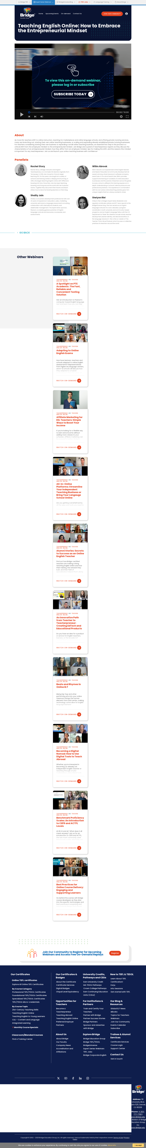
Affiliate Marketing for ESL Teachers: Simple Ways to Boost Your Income (69, 428)
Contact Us (77, 14)
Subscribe (115, 1035)
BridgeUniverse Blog (65, 2)
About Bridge (120, 2)
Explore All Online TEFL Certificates (27, 990)
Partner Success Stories (94, 1025)
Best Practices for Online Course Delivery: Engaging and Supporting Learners (70, 895)
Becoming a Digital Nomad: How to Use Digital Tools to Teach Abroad (69, 761)
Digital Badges (63, 994)
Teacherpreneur (62, 286)
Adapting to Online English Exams (67, 358)
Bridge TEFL (23, 2)
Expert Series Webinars (42, 2)
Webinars (115, 1025)
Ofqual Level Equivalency (67, 998)
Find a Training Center (22, 1045)
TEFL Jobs (83, 2)
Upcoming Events (52, 14)
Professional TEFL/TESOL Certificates (29, 998)
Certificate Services (65, 991)
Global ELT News (118, 1015)
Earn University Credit (93, 988)
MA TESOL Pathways (92, 991)
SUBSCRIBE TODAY (70, 100)
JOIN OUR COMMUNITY (112, 14)
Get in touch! (117, 1065)
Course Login (117, 1051)
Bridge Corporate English (94, 1061)
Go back (24, 239)
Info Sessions (117, 995)
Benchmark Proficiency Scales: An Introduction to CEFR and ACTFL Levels (70, 828)
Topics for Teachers (120, 1021)
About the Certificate (66, 988)
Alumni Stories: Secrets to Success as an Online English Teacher (70, 560)
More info (112, 1145)
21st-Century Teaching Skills (25, 1016)
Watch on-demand (66, 320)
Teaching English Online (67, 286)
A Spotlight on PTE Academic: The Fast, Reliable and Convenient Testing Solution (68, 296)
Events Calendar (118, 1031)
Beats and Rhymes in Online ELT (68, 692)
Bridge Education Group (94, 1045)
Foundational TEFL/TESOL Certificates (29, 1001)
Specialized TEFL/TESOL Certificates (28, 1005)
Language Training (101, 2)
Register (115, 959)
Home (41, 14)
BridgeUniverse (90, 1051)
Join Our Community (120, 1028)
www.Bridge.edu (138, 1123)
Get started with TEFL (120, 998)
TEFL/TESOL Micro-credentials (25, 1008)
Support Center (118, 1055)
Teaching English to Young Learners (28, 1022)
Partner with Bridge (92, 1021)
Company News (63, 1051)
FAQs (113, 991)
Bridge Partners (90, 1028)
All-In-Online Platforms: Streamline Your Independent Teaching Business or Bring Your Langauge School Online (69, 497)
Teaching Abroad (64, 1021)
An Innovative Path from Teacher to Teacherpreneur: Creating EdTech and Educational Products (69, 629)
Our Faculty (61, 1048)
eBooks (114, 1018)
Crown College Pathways (95, 994)
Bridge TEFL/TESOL (91, 1048)
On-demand (65, 14)
